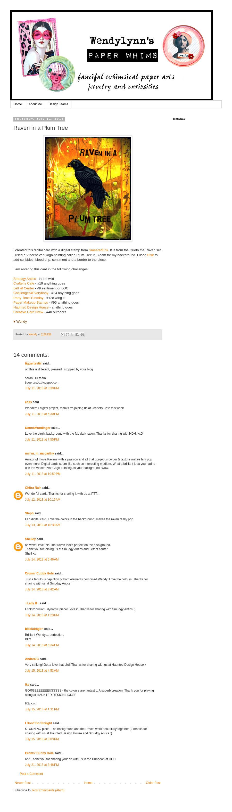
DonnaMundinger (38, 428)
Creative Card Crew (28, 312)
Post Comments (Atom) (48, 790)
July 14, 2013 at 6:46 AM (42, 559)
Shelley (31, 539)
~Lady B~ (32, 603)
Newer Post (23, 783)
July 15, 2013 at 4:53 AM (42, 670)
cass (28, 402)
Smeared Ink (98, 250)
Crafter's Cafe (23, 283)
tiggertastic (33, 363)
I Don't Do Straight (38, 723)
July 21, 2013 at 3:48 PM (42, 765)
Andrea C (32, 659)
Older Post (153, 783)
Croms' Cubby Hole (39, 573)
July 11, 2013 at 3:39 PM (42, 388)
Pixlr (150, 255)
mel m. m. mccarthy (39, 453)
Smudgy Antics (24, 279)
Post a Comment (31, 774)
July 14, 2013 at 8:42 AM (42, 589)
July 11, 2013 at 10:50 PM (43, 474)
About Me (35, 104)
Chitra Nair (33, 488)
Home (18, 104)
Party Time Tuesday (28, 298)
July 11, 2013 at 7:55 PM (42, 439)
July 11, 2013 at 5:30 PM (42, 414)
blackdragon (34, 629)
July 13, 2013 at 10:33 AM (42, 525)
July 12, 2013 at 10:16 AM (42, 499)
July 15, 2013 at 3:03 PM (42, 739)
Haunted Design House (30, 307)
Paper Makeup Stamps (31, 302)
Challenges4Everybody (30, 293)
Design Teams (58, 104)
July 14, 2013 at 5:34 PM (42, 645)
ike (27, 684)
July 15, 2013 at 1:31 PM (42, 709)
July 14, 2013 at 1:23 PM (42, 615)
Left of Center (23, 288)
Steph (29, 513)
